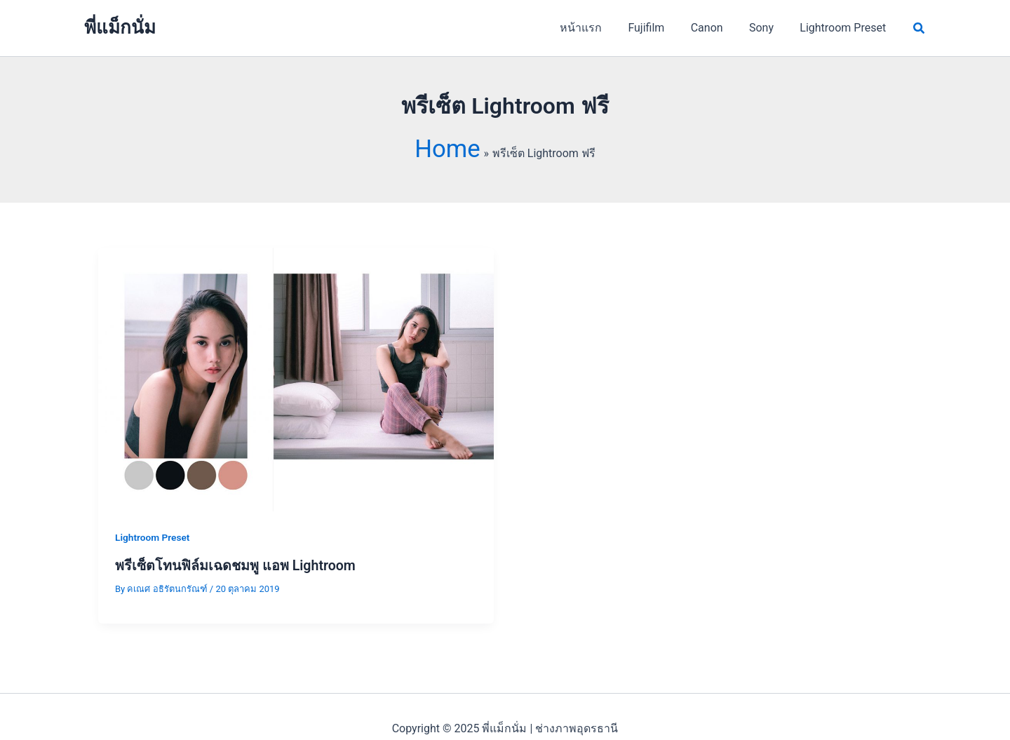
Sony (767, 27)
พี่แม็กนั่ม (120, 27)
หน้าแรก (598, 27)
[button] (919, 28)
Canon (716, 27)
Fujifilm (659, 27)
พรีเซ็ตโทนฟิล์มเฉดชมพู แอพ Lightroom (237, 543)
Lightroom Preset (845, 27)
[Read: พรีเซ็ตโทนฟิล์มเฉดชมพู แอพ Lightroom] (296, 357)
